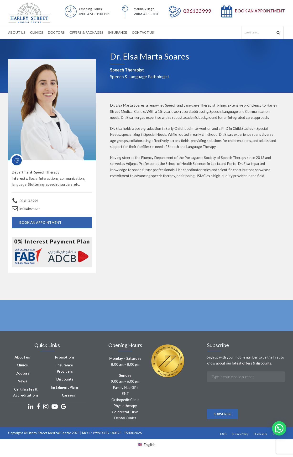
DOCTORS (56, 32)
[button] (279, 428)
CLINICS (36, 32)
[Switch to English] (147, 444)
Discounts (64, 379)
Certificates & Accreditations (25, 392)
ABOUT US (16, 32)
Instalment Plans (64, 387)
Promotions (64, 357)
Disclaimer (260, 433)
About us (22, 357)
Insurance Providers (65, 368)
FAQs (223, 433)
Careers (68, 395)
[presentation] (243, 408)
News (22, 381)
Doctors (22, 373)
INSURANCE (117, 32)
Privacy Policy (240, 433)
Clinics (22, 365)
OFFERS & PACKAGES (86, 32)
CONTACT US (143, 32)
